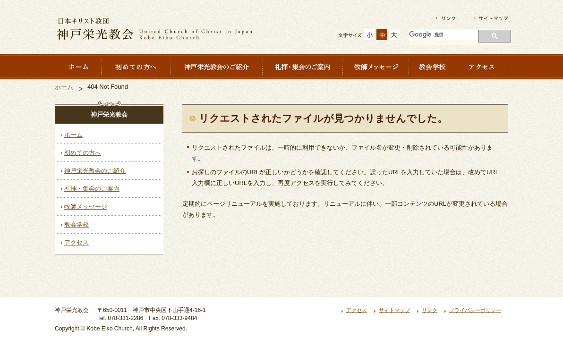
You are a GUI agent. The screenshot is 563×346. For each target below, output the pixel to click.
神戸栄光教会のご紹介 (95, 170)
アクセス (76, 242)
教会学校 (76, 224)
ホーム (64, 87)
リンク (429, 310)
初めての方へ (82, 152)
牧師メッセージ (85, 206)
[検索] (443, 35)
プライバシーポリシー (475, 310)
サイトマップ (394, 310)
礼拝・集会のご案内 (91, 188)
